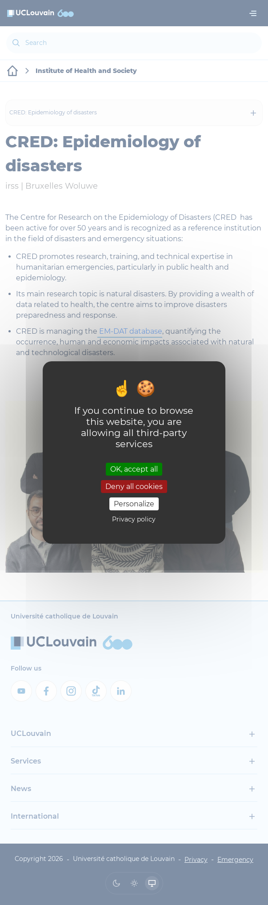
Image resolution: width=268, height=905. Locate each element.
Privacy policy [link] (134, 519)
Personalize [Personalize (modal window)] (134, 504)
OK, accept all (134, 469)
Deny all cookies (134, 486)
